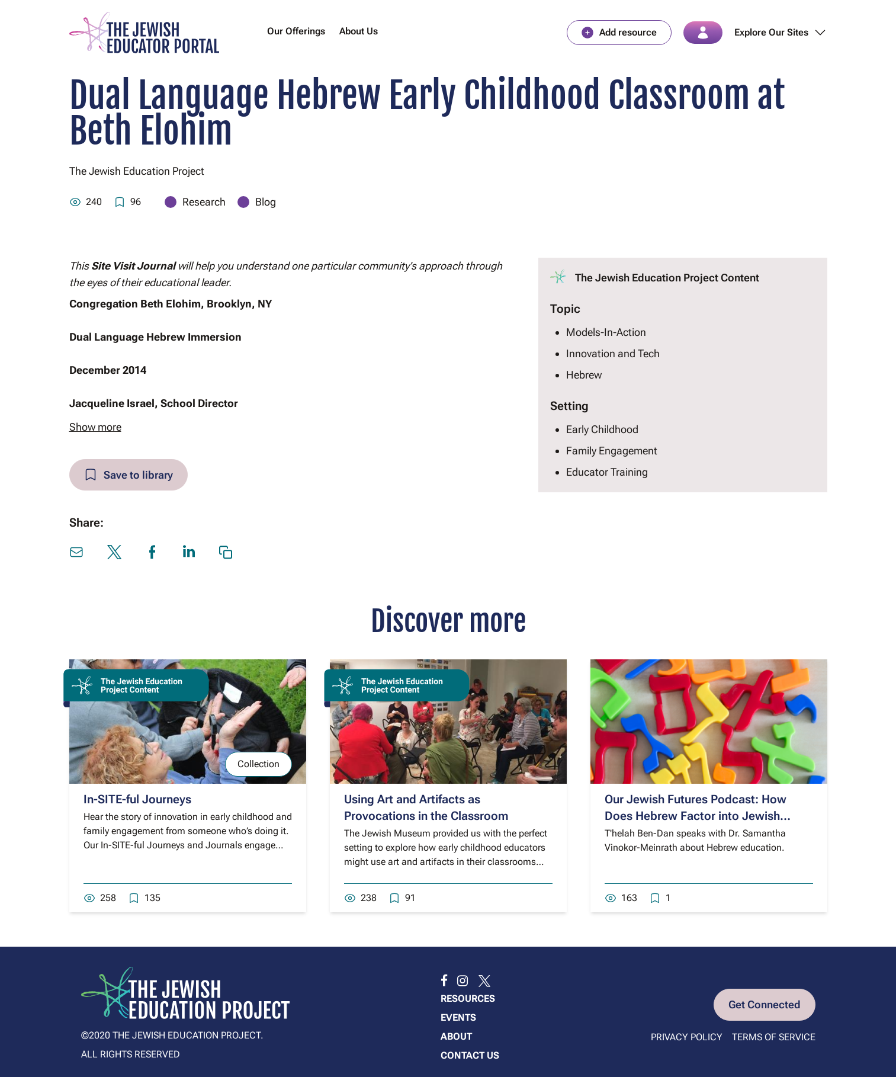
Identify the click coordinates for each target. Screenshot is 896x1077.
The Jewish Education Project (136, 171)
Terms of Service (773, 1037)
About (456, 1036)
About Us (358, 31)
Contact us (470, 1055)
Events (458, 1017)
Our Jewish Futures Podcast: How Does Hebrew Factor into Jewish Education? (695, 817)
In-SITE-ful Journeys (137, 800)
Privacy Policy (686, 1037)
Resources (468, 998)
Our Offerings (296, 31)
